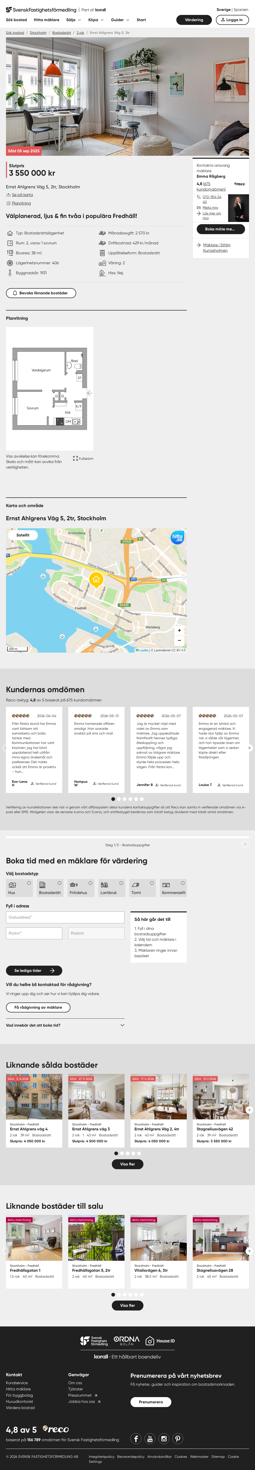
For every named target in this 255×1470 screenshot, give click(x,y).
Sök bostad (16, 19)
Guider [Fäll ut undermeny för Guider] (117, 19)
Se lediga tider (27, 970)
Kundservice (17, 1382)
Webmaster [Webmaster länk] (199, 1457)
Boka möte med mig (223, 229)
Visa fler (127, 1164)
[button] (96, 580)
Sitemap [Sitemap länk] (218, 1457)
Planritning (21, 203)
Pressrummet (80, 1395)
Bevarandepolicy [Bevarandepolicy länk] (131, 1457)
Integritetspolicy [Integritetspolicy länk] (102, 1457)
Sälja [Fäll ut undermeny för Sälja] (70, 19)
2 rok (80, 33)
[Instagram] (163, 1438)
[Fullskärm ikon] (82, 462)
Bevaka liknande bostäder (41, 292)
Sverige (224, 9)
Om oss (75, 1382)
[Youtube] (149, 1438)
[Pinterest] (177, 1438)
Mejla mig (210, 208)
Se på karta (22, 194)
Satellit (22, 535)
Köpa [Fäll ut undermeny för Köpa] (93, 19)
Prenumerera (151, 1402)
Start (141, 19)
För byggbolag (19, 1395)
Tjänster (75, 1389)
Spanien (241, 9)
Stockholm (38, 33)
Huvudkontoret (19, 1401)
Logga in (234, 19)
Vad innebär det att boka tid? (33, 1025)
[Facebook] (135, 1438)
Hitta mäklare (46, 19)
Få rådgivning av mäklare (38, 1007)
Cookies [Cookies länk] (181, 1457)
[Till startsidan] (56, 10)
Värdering (194, 19)
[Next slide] (249, 748)
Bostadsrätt (61, 33)
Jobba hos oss (81, 1401)
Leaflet (142, 650)
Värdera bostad (20, 1407)
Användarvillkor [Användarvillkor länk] (160, 1457)
